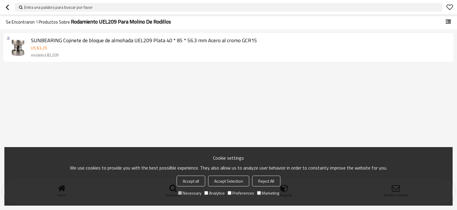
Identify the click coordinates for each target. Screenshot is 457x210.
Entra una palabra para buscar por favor (58, 7)
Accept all (191, 181)
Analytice (214, 193)
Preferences (241, 193)
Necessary (189, 193)
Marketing (268, 193)
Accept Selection (228, 181)
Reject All (266, 181)
